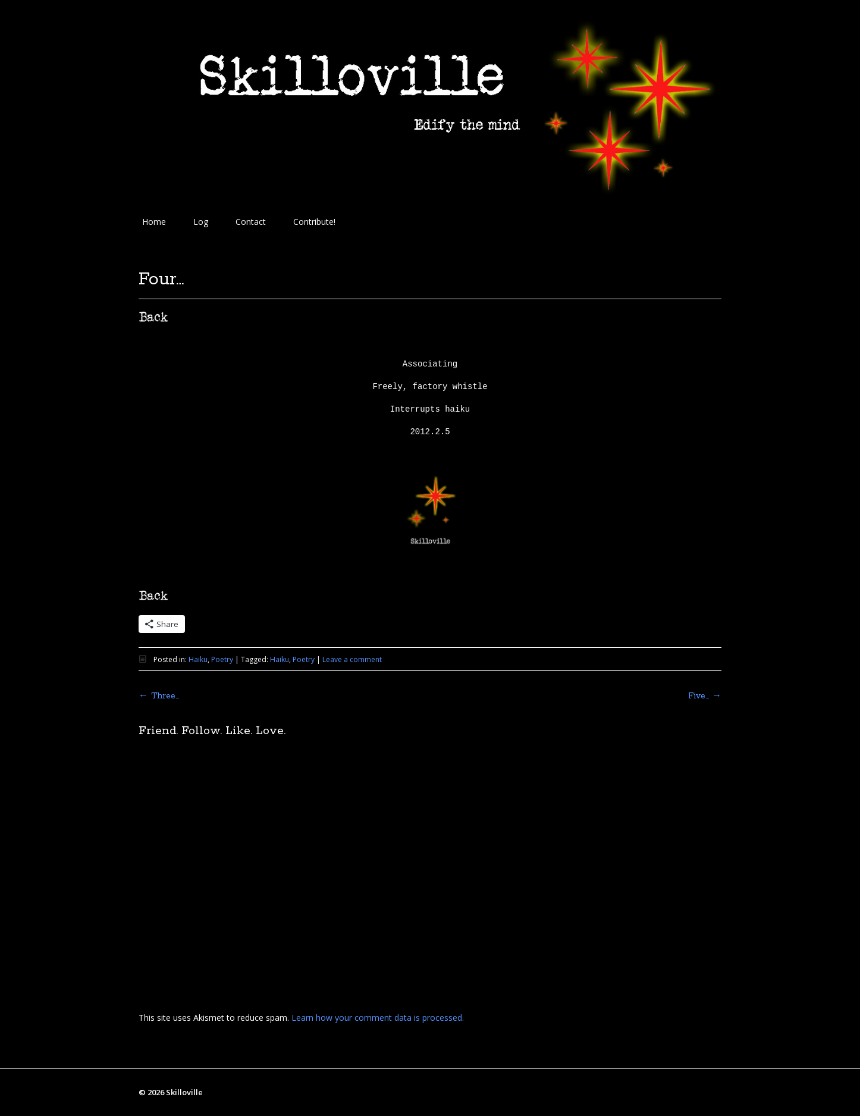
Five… (704, 696)
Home (154, 221)
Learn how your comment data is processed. (377, 1017)
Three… (159, 696)
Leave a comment (352, 659)
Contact (251, 221)
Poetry (222, 659)
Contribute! (314, 221)
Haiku (198, 659)
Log (200, 221)
